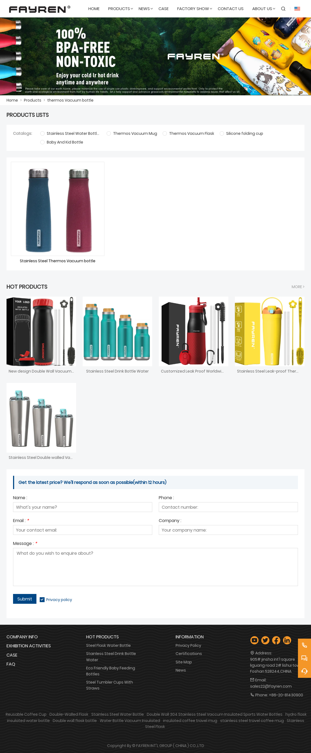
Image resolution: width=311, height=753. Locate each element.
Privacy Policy (188, 645)
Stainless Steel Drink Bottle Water (111, 656)
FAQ (11, 664)
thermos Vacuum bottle (70, 100)
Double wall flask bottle (75, 720)
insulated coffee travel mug (190, 720)
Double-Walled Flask (68, 714)
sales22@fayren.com (271, 686)
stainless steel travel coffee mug (252, 720)
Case (12, 655)
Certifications (189, 653)
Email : (21, 521)
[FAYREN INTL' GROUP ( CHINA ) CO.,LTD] (40, 8)
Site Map (184, 662)
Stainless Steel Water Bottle (117, 714)
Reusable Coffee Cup (26, 714)
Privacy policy (59, 599)
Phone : (166, 498)
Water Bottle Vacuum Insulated (130, 720)
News (181, 670)
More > (298, 286)
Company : (170, 521)
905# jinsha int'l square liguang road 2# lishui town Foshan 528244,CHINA (276, 665)
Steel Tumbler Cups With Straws (109, 685)
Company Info (22, 637)
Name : (20, 498)
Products (32, 100)
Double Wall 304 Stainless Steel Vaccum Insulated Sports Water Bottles (214, 714)
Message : (25, 544)
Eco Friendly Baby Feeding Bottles (110, 671)
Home (12, 100)
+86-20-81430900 (286, 695)
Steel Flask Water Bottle (108, 645)
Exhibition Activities (29, 646)
